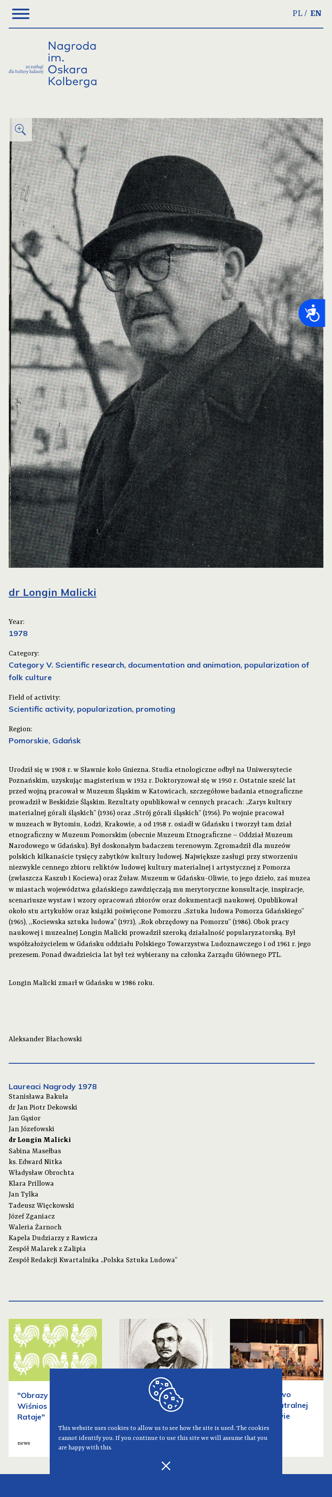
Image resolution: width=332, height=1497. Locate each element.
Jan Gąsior (25, 1119)
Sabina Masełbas (35, 1151)
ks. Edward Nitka (35, 1162)
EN (316, 14)
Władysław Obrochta (41, 1173)
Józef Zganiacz (32, 1217)
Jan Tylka (23, 1195)
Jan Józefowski (31, 1129)
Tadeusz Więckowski (41, 1206)
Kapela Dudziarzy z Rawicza (53, 1238)
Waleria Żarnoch (35, 1228)
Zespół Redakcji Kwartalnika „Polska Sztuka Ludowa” (93, 1260)
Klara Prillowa (31, 1184)
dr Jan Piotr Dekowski (43, 1108)
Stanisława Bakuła (38, 1097)
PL (298, 14)
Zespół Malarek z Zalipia (47, 1249)
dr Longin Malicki (40, 1140)
